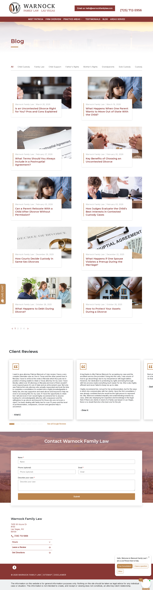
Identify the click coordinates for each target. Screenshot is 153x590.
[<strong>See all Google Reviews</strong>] (56, 424)
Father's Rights (73, 67)
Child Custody (24, 67)
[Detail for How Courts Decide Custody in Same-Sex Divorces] (41, 247)
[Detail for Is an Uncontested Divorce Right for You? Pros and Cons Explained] (41, 97)
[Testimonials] (92, 19)
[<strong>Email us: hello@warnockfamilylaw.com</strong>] (95, 8)
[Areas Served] (117, 19)
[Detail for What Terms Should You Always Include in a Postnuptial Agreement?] (41, 148)
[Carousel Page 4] (28, 424)
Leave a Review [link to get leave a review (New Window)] (31, 547)
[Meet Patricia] (35, 19)
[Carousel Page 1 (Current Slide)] (11, 424)
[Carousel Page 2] (17, 424)
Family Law (39, 67)
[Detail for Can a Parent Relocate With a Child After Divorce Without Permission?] (41, 198)
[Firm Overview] (53, 19)
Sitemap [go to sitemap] (47, 575)
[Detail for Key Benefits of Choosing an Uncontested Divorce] (111, 146)
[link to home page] (32, 8)
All (12, 67)
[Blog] (105, 19)
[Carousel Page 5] (34, 424)
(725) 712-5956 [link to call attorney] (19, 536)
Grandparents (108, 67)
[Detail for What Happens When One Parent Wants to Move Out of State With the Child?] (111, 98)
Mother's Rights (90, 67)
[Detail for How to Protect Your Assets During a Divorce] (111, 297)
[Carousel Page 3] (23, 424)
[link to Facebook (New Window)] (14, 567)
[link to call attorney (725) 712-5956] (131, 8)
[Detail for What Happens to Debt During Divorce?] (41, 297)
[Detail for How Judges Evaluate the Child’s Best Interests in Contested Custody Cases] (111, 198)
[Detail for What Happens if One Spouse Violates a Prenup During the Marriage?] (111, 249)
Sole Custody (125, 67)
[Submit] (76, 496)
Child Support (55, 67)
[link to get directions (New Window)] (31, 528)
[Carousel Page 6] (40, 424)
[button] (81, 19)
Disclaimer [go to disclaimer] (60, 575)
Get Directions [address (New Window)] (31, 552)
